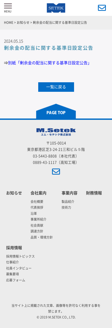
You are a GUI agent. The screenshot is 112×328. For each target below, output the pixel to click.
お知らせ (14, 193)
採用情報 (14, 248)
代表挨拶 (37, 207)
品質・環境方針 (42, 237)
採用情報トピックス (20, 256)
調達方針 (37, 231)
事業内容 (69, 193)
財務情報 (94, 193)
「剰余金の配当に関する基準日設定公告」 (54, 63)
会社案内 (38, 193)
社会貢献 (37, 225)
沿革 (34, 213)
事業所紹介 (38, 219)
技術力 (66, 207)
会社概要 (37, 201)
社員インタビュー (19, 268)
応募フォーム (15, 280)
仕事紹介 (12, 262)
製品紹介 (68, 201)
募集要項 (12, 274)
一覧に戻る (56, 87)
